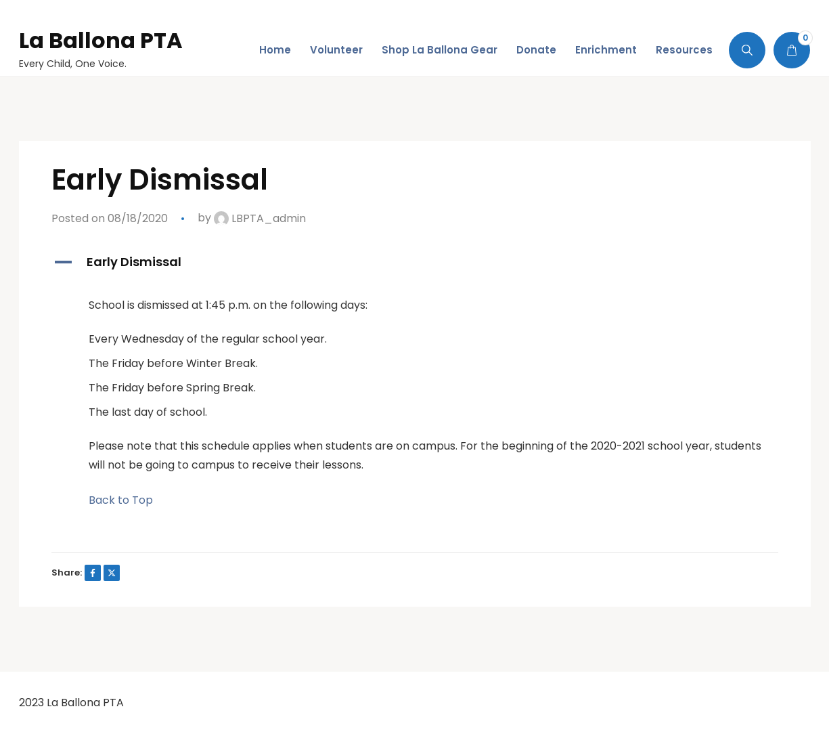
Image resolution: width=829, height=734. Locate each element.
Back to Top (121, 500)
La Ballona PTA (101, 40)
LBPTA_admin (260, 218)
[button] (414, 262)
